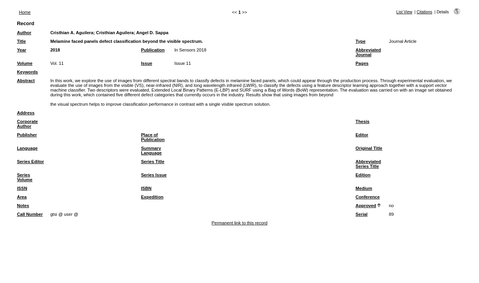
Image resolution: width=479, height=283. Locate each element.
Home (25, 12)
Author (24, 32)
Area (22, 197)
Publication (152, 50)
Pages (361, 63)
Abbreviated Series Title (368, 164)
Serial (361, 214)
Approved (365, 205)
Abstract (26, 80)
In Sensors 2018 (190, 50)
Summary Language (151, 150)
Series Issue (153, 175)
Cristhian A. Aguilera (71, 32)
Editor (361, 134)
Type (360, 41)
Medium (363, 188)
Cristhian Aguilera (115, 32)
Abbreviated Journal (368, 52)
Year (21, 50)
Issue (146, 63)
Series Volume (25, 177)
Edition (362, 175)
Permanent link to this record (239, 223)
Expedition (152, 197)
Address (26, 112)
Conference (367, 197)
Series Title (152, 161)
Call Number (30, 214)
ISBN (146, 188)
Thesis (362, 121)
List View (404, 12)
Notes (23, 205)
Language (27, 148)
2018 (55, 50)
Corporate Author (27, 124)
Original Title (368, 148)
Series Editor (30, 161)
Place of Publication (152, 137)
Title (21, 41)
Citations (424, 12)
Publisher (27, 134)
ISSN (22, 188)
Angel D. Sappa (152, 32)
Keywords (27, 72)
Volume (25, 63)
